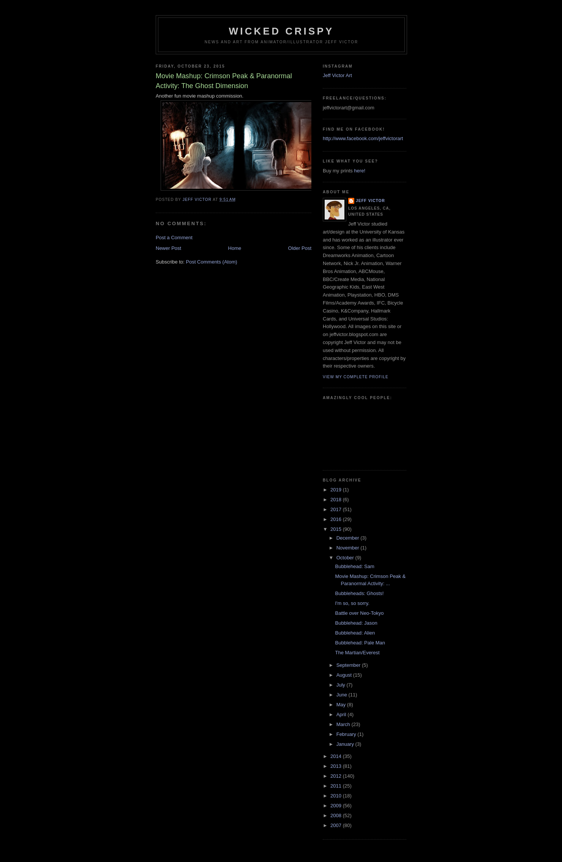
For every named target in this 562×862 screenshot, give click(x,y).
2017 (336, 509)
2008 (336, 815)
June (342, 695)
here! (359, 171)
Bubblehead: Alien (355, 633)
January (345, 744)
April (342, 714)
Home (235, 248)
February (347, 734)
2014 (336, 756)
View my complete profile (355, 377)
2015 (336, 529)
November (348, 548)
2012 (336, 776)
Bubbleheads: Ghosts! (359, 593)
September (349, 665)
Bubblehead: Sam (354, 566)
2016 (336, 519)
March (344, 724)
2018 (336, 499)
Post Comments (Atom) (211, 262)
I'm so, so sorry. (352, 603)
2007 (336, 825)
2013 (336, 766)
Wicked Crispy (281, 31)
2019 (336, 490)
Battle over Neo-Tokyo (359, 613)
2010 (336, 796)
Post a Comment (174, 237)
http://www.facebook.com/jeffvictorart (363, 138)
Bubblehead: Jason (356, 623)
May (341, 704)
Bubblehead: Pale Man (360, 643)
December (348, 538)
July (341, 685)
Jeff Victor (370, 201)
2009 (336, 805)
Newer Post (168, 248)
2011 (336, 786)
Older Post (299, 248)
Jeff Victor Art (337, 75)
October (345, 557)
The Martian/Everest (357, 652)
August (344, 675)
